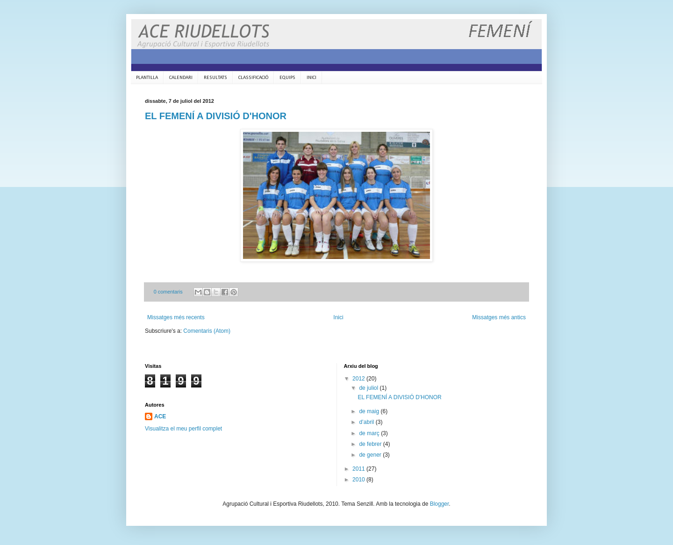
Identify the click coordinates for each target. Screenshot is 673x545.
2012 (359, 378)
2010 (359, 479)
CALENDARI (181, 77)
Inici (338, 317)
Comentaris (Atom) (206, 331)
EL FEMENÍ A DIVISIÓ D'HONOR (215, 116)
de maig (369, 411)
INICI (311, 77)
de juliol (369, 388)
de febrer (371, 444)
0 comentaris (168, 291)
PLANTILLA (147, 77)
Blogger (439, 504)
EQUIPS (287, 77)
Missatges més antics (499, 317)
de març (370, 433)
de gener (371, 455)
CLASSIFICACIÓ (253, 77)
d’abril (367, 422)
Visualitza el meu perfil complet (183, 428)
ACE (160, 416)
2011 (359, 469)
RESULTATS (215, 77)
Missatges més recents (176, 317)
